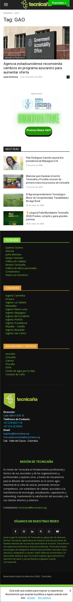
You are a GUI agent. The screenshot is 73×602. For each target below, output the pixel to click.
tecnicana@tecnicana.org (33, 507)
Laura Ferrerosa (10, 77)
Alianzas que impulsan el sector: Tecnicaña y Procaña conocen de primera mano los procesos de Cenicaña (47, 179)
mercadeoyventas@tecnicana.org (21, 437)
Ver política (44, 598)
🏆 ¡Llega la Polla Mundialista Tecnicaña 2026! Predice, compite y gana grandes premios (47, 216)
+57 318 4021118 (12, 422)
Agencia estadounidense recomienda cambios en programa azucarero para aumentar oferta (32, 68)
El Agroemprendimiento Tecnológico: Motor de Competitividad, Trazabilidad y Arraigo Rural (47, 197)
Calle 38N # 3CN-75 (13, 415)
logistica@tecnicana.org (16, 433)
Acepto (31, 598)
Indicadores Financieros (14, 58)
